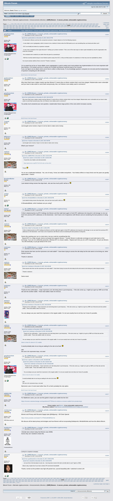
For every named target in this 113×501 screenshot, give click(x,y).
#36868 (107, 194)
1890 (16, 28)
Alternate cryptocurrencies (20, 20)
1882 (89, 26)
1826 (13, 25)
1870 (53, 26)
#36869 (107, 209)
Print (107, 27)
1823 (4, 25)
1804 (42, 24)
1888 (10, 28)
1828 (19, 25)
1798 (24, 24)
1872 (59, 26)
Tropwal (6, 121)
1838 (50, 25)
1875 (68, 26)
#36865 (107, 137)
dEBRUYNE (8, 393)
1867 (44, 26)
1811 (63, 24)
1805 (45, 24)
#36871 (107, 248)
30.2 (23, 13)
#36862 (107, 79)
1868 (47, 26)
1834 (38, 25)
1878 (77, 26)
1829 (22, 25)
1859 (19, 26)
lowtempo (7, 247)
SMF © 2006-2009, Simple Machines (63, 497)
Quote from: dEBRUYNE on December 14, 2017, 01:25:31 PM (37, 155)
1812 (66, 24)
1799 (27, 24)
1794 (12, 24)
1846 (75, 25)
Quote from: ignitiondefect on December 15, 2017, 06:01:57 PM (37, 37)
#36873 (107, 286)
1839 (53, 25)
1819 (88, 24)
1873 (62, 26)
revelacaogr (8, 410)
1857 (13, 26)
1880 (83, 26)
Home (7, 16)
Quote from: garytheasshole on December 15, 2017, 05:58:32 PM (38, 458)
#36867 (107, 179)
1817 (82, 24)
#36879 (107, 428)
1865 (38, 26)
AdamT (6, 209)
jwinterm (7, 300)
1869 (50, 26)
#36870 (107, 224)
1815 (76, 24)
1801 (33, 24)
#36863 (107, 94)
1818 (85, 24)
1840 (56, 25)
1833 (35, 25)
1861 (25, 26)
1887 (7, 28)
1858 (16, 26)
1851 (90, 25)
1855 (7, 26)
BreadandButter (9, 178)
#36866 (107, 152)
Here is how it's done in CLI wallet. (32, 342)
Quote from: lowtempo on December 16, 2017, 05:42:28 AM (36, 304)
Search (17, 16)
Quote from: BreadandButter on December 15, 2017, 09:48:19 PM (38, 197)
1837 (47, 25)
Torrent (27, 13)
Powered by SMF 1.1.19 (47, 497)
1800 (30, 24)
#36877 (107, 394)
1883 (92, 26)
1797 (21, 24)
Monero (61, 405)
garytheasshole (9, 34)
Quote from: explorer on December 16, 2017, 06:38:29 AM (36, 359)
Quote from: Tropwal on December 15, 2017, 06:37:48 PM (36, 140)
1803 (39, 24)
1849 (84, 25)
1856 (10, 26)
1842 (62, 25)
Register (26, 16)
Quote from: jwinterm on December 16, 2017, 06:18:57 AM (36, 329)
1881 (86, 26)
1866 (41, 26)
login (19, 10)
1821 (94, 24)
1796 (18, 24)
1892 (22, 28)
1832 (31, 25)
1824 (7, 25)
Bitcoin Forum (7, 20)
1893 (25, 28)
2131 (33, 28)
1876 (71, 26)
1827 (16, 25)
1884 (95, 26)
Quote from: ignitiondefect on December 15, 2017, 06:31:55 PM (37, 97)
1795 (15, 24)
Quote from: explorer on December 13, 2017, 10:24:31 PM (37, 157)
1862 (28, 26)
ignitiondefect (8, 78)
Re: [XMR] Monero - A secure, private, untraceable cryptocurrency (46, 34)
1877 (74, 26)
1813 (69, 24)
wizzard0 (7, 454)
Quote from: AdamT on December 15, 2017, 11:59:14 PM (35, 228)
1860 (22, 26)
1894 (28, 28)
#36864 (107, 122)
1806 (48, 24)
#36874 (107, 301)
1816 (79, 24)
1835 (41, 25)
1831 (28, 25)
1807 (51, 24)
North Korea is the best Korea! (28, 75)
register (24, 10)
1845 (72, 25)
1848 (81, 25)
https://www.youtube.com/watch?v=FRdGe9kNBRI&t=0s (38, 418)
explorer (6, 151)
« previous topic (106, 23)
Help (12, 16)
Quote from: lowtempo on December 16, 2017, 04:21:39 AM (36, 266)
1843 (65, 25)
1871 (56, 26)
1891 (19, 28)
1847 (78, 25)
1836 (44, 25)
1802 (36, 24)
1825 (10, 25)
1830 (25, 25)
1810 (60, 24)
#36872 (107, 263)
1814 (72, 24)
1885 (98, 26)
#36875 (107, 326)
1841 (59, 25)
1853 (96, 25)
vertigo (6, 194)
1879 (80, 26)
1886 (4, 28)
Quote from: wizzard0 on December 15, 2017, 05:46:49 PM (37, 460)
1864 (35, 26)
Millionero (7, 136)
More (31, 16)
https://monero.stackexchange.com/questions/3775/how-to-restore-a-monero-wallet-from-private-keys (51, 401)
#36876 (107, 356)
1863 (31, 26)
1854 (4, 26)
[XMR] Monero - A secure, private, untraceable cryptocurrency (66, 20)
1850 (87, 25)
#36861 (107, 34)
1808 (54, 24)
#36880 (107, 455)
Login (21, 16)
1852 (93, 25)
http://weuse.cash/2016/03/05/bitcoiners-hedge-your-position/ (71, 407)
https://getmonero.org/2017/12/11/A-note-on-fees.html (37, 163)
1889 (13, 28)
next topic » (107, 25)
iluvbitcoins (8, 427)
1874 (65, 26)
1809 (57, 24)
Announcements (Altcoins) (38, 20)
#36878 (107, 410)
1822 (97, 24)
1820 (91, 24)
